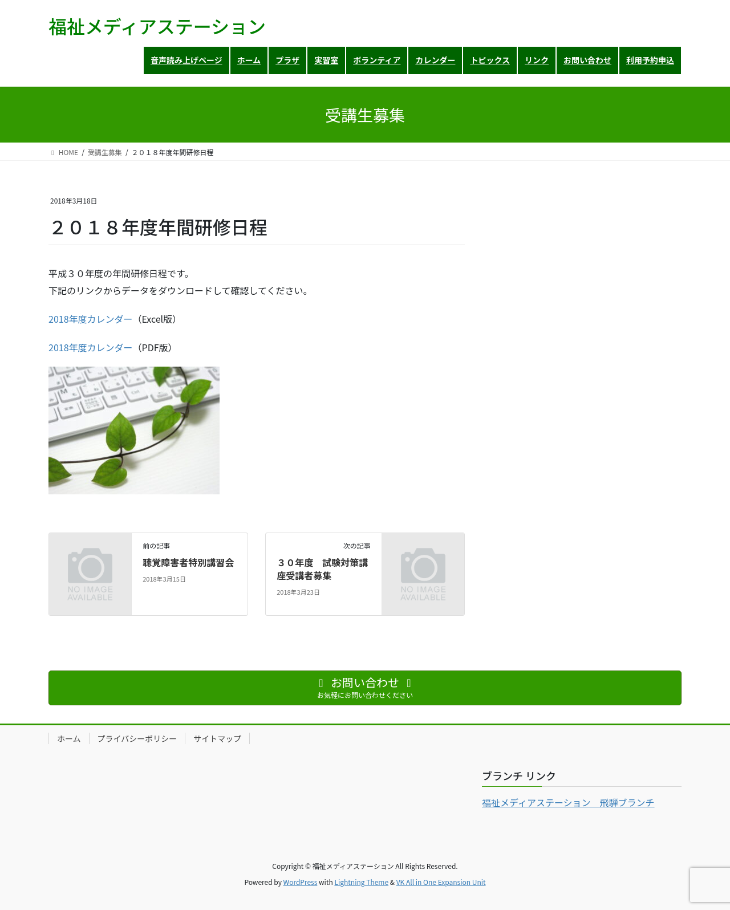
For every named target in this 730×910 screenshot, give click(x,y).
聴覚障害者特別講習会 (188, 562)
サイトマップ (217, 738)
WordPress (300, 882)
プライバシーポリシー (137, 738)
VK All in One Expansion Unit (441, 882)
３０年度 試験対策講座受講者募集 (322, 568)
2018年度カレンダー (90, 319)
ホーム (69, 738)
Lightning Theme (361, 882)
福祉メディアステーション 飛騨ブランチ (568, 802)
